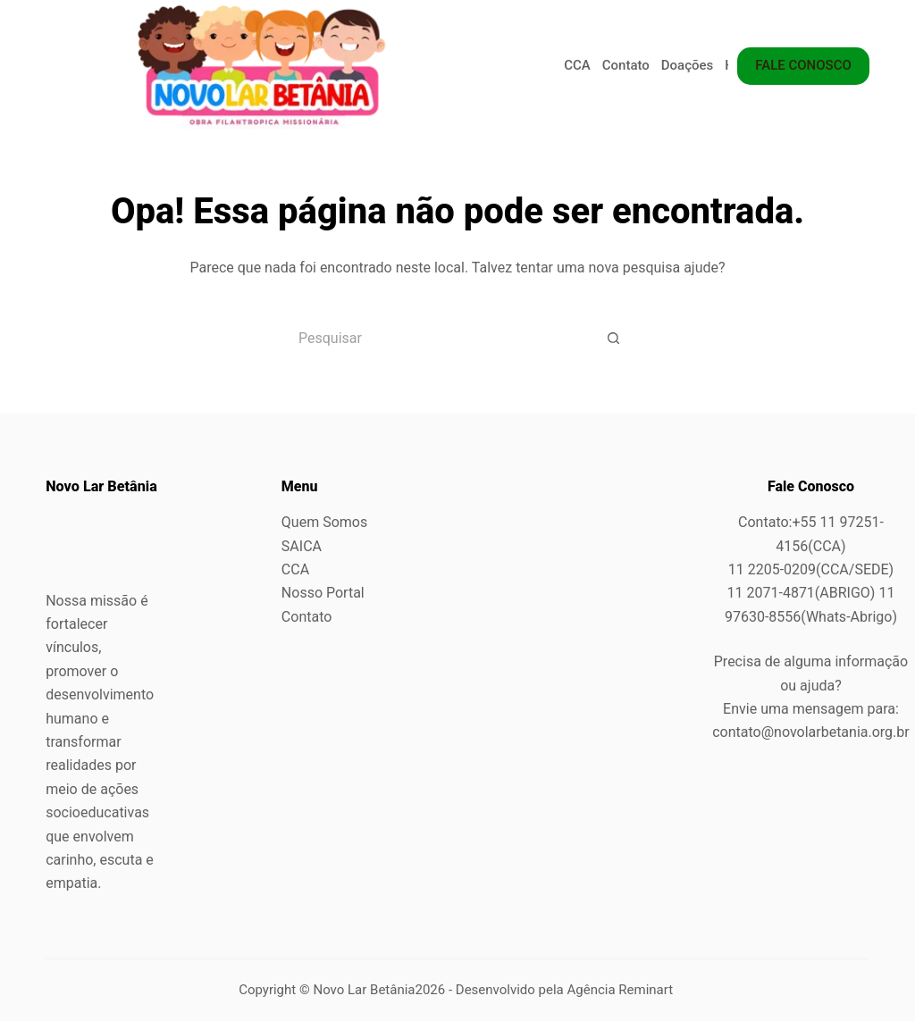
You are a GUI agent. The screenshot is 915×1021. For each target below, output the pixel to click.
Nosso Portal (323, 592)
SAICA (301, 546)
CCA (577, 65)
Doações (687, 65)
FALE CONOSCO (803, 65)
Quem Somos (324, 522)
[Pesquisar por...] (435, 337)
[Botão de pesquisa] (614, 337)
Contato (626, 65)
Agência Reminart (621, 990)
